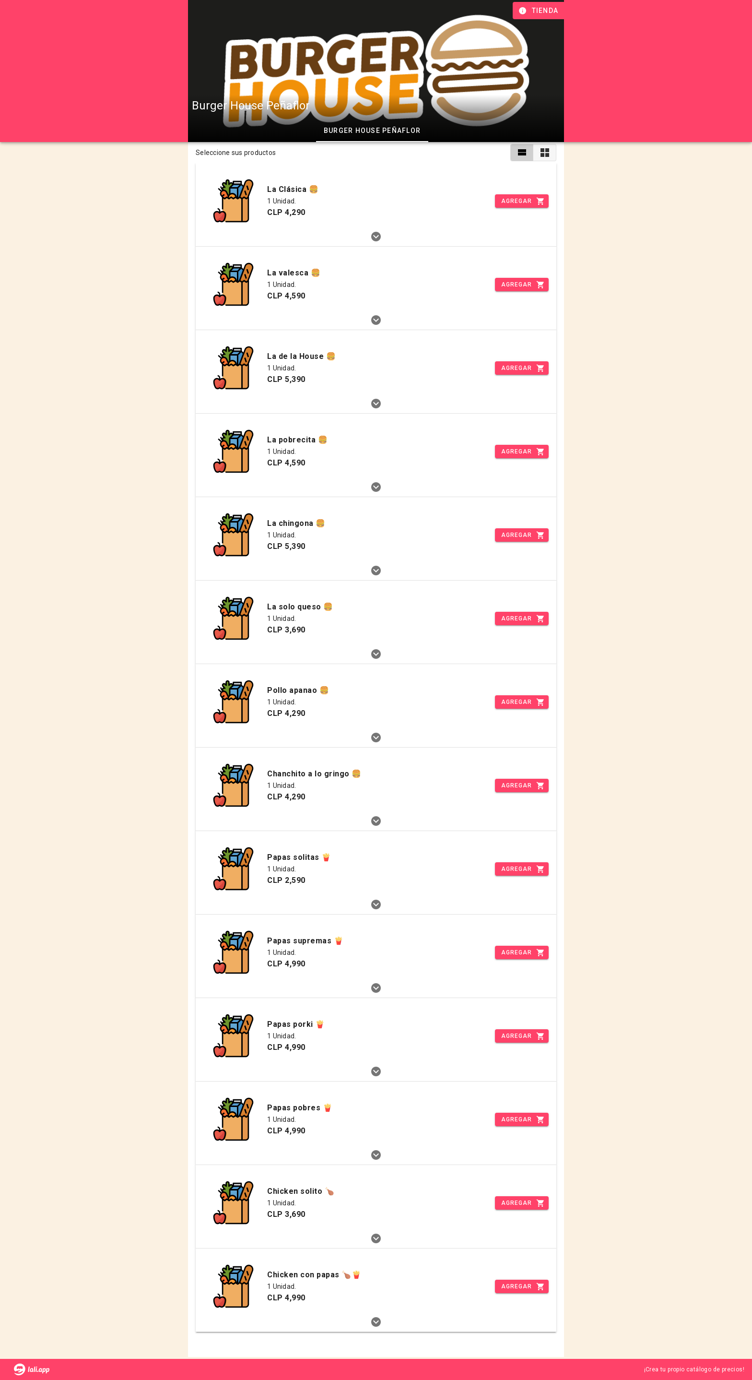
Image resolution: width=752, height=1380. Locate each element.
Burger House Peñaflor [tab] (372, 130)
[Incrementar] (522, 201)
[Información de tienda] (539, 10)
